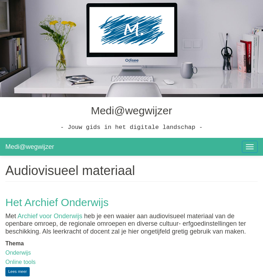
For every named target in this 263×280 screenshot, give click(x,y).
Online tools (20, 262)
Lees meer (19, 272)
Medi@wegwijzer (29, 146)
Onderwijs (18, 253)
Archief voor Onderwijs (50, 216)
